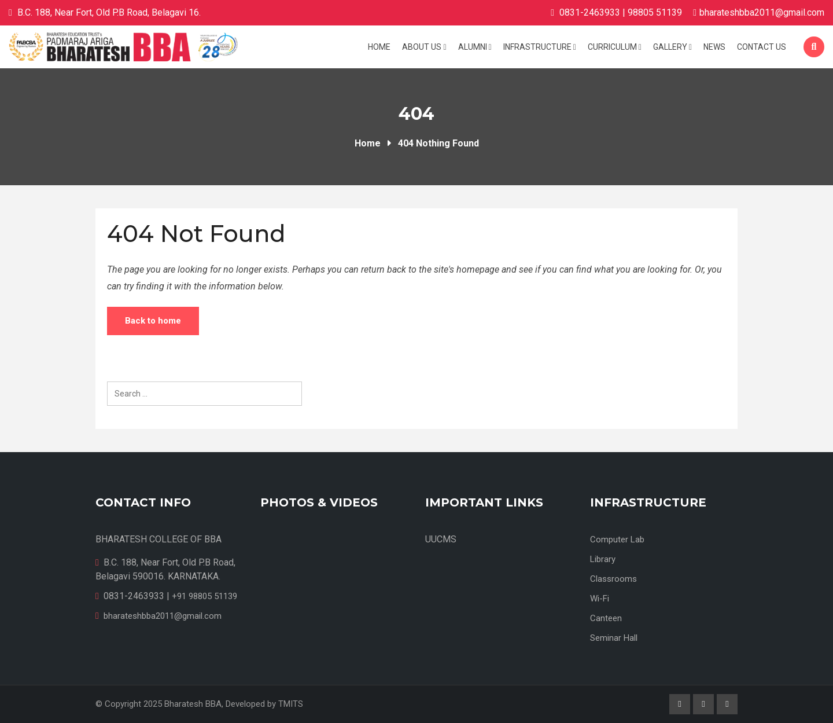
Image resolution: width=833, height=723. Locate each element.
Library (602, 559)
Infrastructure (539, 47)
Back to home (153, 320)
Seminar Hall (613, 638)
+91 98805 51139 (204, 596)
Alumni (475, 47)
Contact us (761, 47)
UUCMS (440, 539)
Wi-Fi (599, 598)
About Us (424, 47)
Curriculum (615, 47)
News (714, 47)
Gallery (672, 47)
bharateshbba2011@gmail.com (761, 12)
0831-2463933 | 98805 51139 (620, 12)
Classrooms (613, 579)
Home (379, 47)
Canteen (606, 618)
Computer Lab (617, 539)
